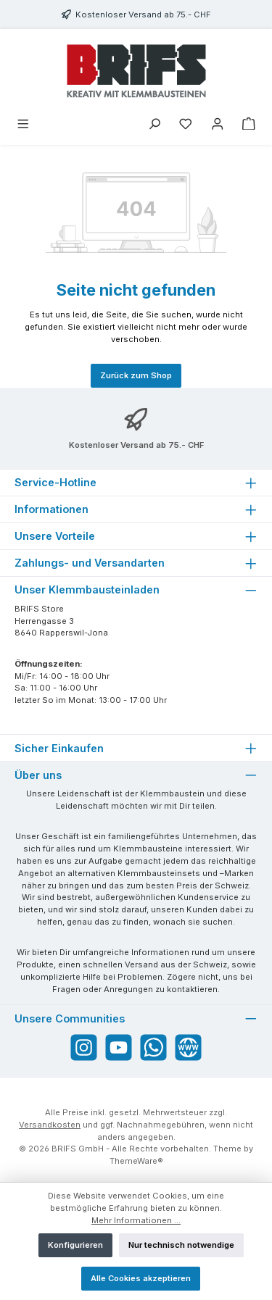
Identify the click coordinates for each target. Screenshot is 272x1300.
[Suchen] (154, 125)
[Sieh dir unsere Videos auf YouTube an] (118, 1047)
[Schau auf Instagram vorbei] (83, 1047)
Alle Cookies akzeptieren (141, 1278)
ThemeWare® (136, 1161)
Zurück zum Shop (136, 375)
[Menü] (23, 125)
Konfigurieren (75, 1245)
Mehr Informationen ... (136, 1220)
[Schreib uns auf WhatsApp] (153, 1047)
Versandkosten (50, 1125)
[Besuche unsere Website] (188, 1047)
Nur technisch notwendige (181, 1245)
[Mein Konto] (218, 125)
